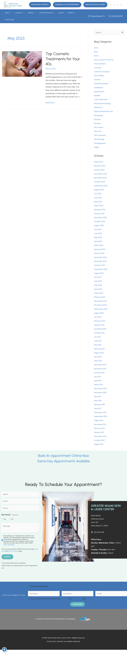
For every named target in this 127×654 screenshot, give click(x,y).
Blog (95, 52)
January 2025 (99, 215)
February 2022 (99, 324)
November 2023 (100, 263)
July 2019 (97, 380)
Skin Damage (99, 140)
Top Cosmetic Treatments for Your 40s (63, 59)
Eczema (97, 80)
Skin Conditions (100, 136)
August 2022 (99, 316)
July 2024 (97, 231)
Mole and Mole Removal (103, 112)
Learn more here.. (8, 549)
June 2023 (98, 284)
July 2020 (97, 360)
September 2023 (100, 272)
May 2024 (98, 239)
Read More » (50, 103)
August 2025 (99, 191)
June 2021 (98, 344)
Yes (5, 523)
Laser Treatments (101, 100)
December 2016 (100, 416)
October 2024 (99, 223)
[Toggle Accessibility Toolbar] (4, 649)
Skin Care (97, 132)
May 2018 (97, 404)
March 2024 (98, 247)
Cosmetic (97, 68)
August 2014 (98, 448)
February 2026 (99, 167)
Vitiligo (96, 148)
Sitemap (60, 646)
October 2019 (99, 376)
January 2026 (99, 171)
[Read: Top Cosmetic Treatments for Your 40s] (22, 64)
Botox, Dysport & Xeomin (104, 60)
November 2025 (100, 179)
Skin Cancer (98, 128)
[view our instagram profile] (121, 4)
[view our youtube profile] (117, 4)
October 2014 (99, 444)
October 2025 (99, 183)
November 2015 (100, 428)
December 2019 (100, 368)
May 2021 (97, 348)
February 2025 (99, 211)
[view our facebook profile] (110, 4)
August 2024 (99, 227)
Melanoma (98, 108)
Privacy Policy (64, 603)
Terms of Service (13, 555)
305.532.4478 (116, 16)
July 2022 (97, 320)
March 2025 (98, 207)
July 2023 (97, 280)
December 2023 (100, 259)
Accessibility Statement (72, 646)
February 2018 (99, 408)
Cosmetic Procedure (102, 72)
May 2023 (98, 288)
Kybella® (97, 96)
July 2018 (97, 400)
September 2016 (100, 420)
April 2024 (98, 243)
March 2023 (98, 296)
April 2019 (97, 384)
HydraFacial (98, 88)
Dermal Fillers (99, 76)
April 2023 (98, 292)
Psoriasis (97, 120)
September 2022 (101, 312)
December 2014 (100, 440)
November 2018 (100, 396)
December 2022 (100, 304)
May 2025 (98, 203)
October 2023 (99, 267)
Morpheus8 (98, 116)
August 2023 (99, 275)
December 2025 (100, 175)
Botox (96, 56)
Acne (96, 48)
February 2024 (99, 251)
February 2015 (99, 432)
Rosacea (97, 124)
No (12, 523)
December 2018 (100, 392)
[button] (39, 4)
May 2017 (97, 412)
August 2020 (99, 356)
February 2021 (99, 352)
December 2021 (100, 332)
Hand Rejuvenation (101, 84)
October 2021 (99, 336)
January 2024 (99, 255)
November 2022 (100, 308)
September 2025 (101, 187)
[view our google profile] (114, 4)
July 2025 (97, 195)
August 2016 (98, 424)
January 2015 (99, 436)
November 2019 (100, 372)
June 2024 (98, 235)
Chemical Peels (100, 64)
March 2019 (98, 388)
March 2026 (98, 163)
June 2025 (98, 199)
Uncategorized (100, 144)
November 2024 (100, 219)
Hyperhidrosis (99, 92)
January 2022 (99, 328)
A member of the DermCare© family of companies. (55, 623)
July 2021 (97, 340)
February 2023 (99, 300)
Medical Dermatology (102, 104)
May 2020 (98, 364)
